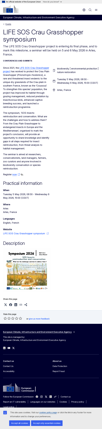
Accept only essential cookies (47, 423)
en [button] (84, 9)
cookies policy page (48, 412)
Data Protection (60, 366)
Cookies (63, 402)
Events (8, 24)
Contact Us (8, 366)
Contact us (66, 396)
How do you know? (52, 2)
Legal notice (8, 407)
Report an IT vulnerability (14, 402)
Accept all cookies (19, 423)
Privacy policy (77, 402)
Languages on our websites (42, 402)
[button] (6, 305)
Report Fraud (59, 371)
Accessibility (8, 371)
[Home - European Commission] (11, 9)
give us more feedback (39, 318)
